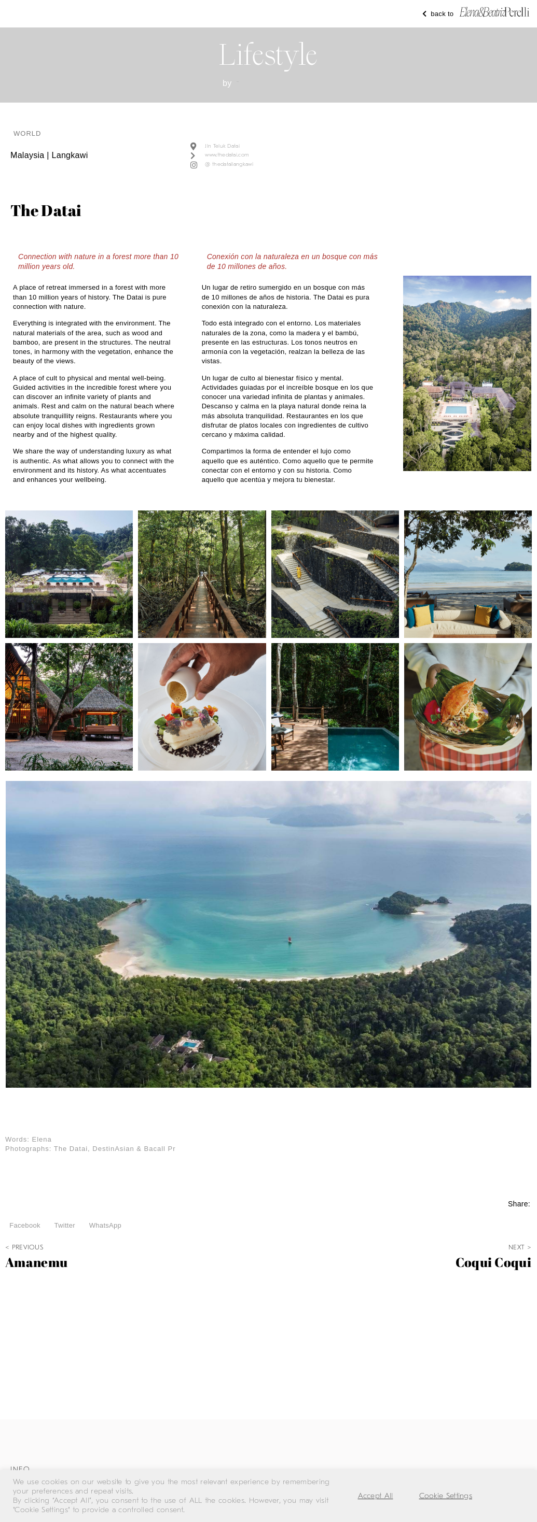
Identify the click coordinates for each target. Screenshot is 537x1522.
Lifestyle (269, 55)
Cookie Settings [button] (446, 1495)
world (27, 133)
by (227, 83)
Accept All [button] (375, 1495)
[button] (25, 1225)
